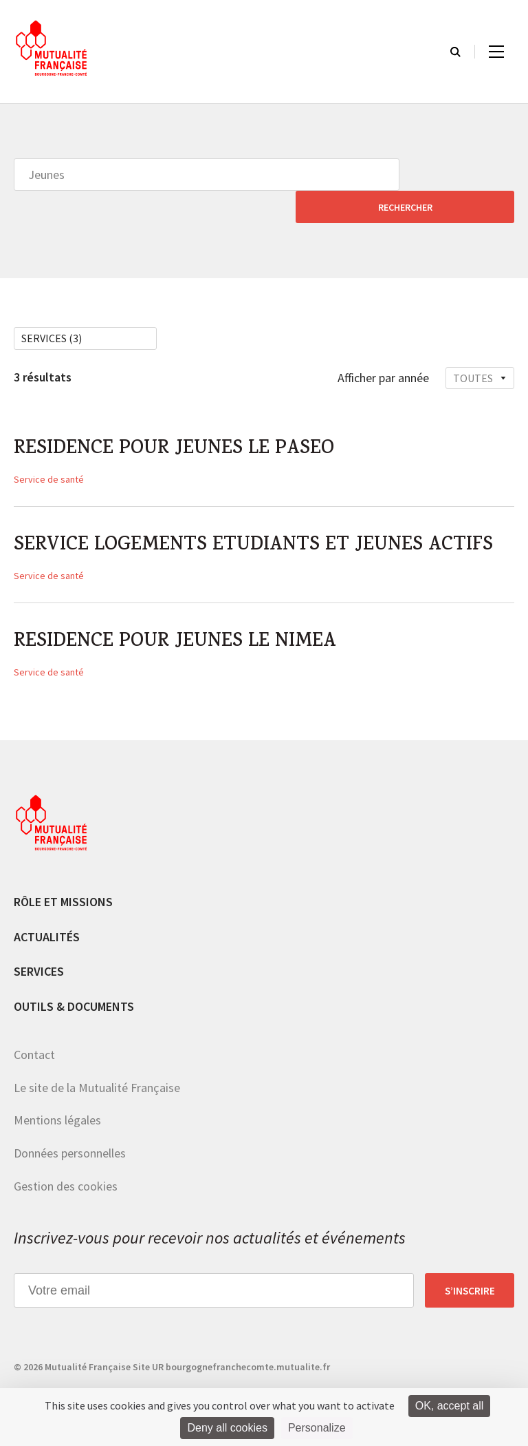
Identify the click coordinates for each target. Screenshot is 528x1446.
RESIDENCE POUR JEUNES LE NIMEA (181, 615)
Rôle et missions (63, 875)
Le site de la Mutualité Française (97, 1061)
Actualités (47, 910)
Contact (34, 1028)
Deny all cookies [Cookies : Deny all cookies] (227, 1428)
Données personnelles (70, 1127)
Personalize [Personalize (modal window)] (317, 1428)
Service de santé (49, 449)
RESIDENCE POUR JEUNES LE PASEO (180, 418)
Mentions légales (57, 1094)
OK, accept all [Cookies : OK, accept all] (449, 1406)
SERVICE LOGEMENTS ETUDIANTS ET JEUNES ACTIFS (263, 517)
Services (39, 945)
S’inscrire (470, 1264)
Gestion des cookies (66, 1160)
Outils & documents (74, 980)
